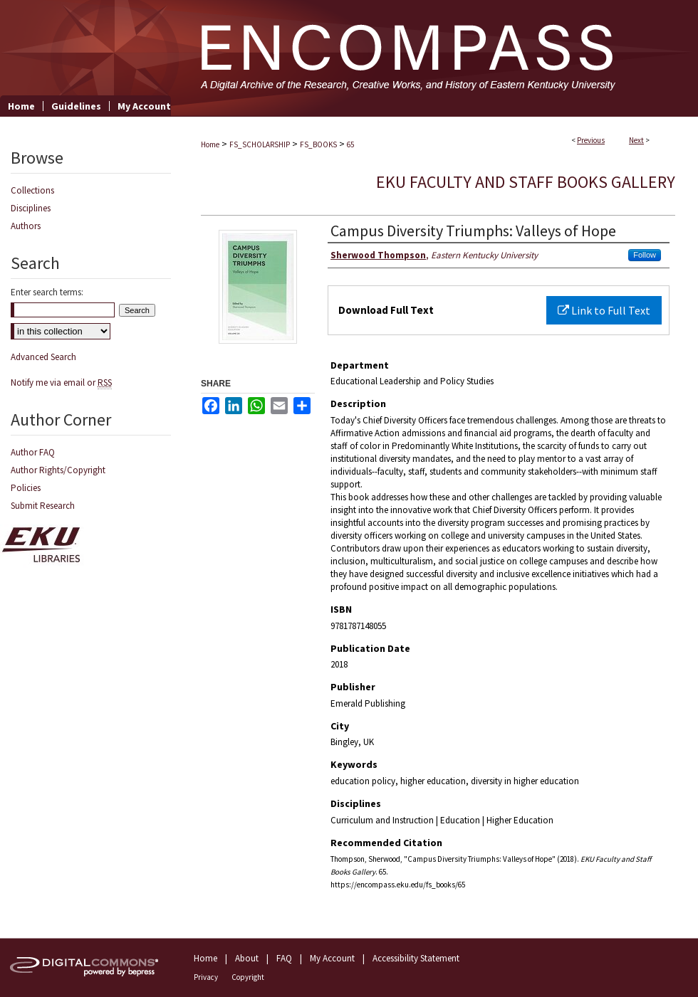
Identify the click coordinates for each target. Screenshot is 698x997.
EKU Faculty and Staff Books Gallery (525, 182)
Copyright (247, 977)
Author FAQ (33, 452)
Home (210, 144)
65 (350, 144)
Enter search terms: (47, 292)
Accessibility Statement (416, 958)
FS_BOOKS (318, 144)
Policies (26, 488)
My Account (332, 958)
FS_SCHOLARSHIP (259, 144)
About (247, 958)
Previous (591, 140)
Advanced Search (43, 357)
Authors (26, 226)
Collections (32, 190)
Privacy (206, 977)
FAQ (284, 958)
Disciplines (31, 208)
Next (636, 140)
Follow (644, 254)
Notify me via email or (61, 382)
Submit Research (43, 506)
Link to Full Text (604, 310)
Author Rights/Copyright (58, 470)
